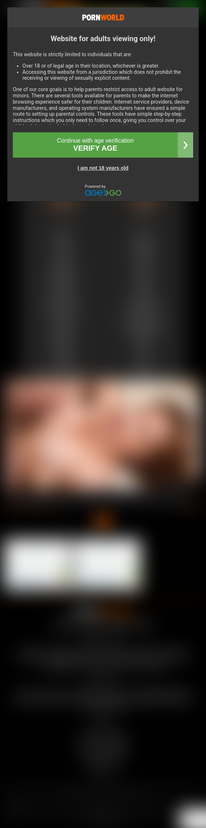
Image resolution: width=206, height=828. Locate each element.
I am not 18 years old (103, 168)
